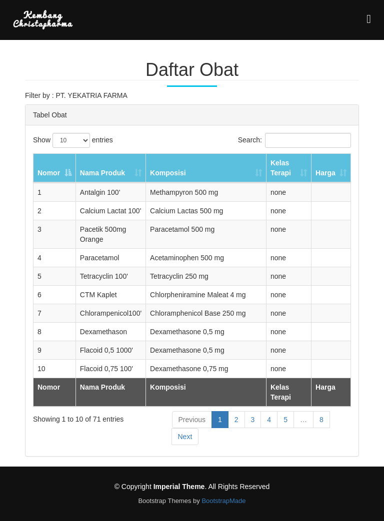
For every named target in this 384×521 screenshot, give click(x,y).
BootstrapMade (224, 501)
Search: (294, 140)
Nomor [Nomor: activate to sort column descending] (49, 173)
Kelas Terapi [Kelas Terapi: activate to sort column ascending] (280, 168)
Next (185, 437)
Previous (192, 420)
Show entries (73, 140)
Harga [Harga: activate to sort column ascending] (326, 173)
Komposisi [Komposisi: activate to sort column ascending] (168, 173)
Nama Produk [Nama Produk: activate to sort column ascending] (102, 173)
